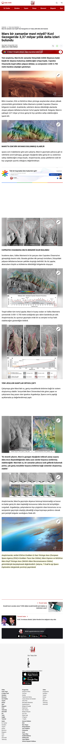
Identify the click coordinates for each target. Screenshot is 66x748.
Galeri (3, 721)
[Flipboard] (32, 665)
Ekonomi (4, 697)
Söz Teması (25, 710)
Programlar (25, 689)
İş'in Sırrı (24, 713)
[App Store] (22, 636)
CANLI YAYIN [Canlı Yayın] (6, 3)
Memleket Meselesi (27, 702)
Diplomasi (25, 708)
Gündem (4, 695)
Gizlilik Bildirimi (26, 736)
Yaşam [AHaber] (26, 8)
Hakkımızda (25, 737)
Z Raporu (24, 717)
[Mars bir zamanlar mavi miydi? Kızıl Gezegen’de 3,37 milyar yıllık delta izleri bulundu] (32, 84)
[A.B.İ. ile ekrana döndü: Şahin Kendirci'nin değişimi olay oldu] (32, 620)
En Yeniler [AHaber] (7, 8)
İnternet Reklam (26, 721)
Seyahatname (26, 704)
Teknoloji (4, 710)
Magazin (4, 706)
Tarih (3, 715)
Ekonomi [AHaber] (43, 8)
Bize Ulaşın (25, 725)
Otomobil (4, 711)
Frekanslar (25, 730)
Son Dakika (5, 699)
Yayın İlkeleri (25, 739)
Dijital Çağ (25, 715)
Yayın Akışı (25, 734)
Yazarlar (4, 719)
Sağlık (3, 717)
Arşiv (23, 732)
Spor (3, 704)
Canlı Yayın (5, 691)
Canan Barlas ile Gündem (29, 699)
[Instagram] (32, 662)
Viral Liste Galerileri (14, 27)
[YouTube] (32, 663)
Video (3, 689)
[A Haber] (32, 2)
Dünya (3, 702)
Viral (3, 708)
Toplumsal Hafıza (27, 697)
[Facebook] (32, 659)
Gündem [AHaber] (17, 8)
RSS (23, 723)
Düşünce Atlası (26, 691)
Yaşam (3, 700)
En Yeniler (4, 723)
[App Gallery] (43, 636)
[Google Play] (33, 636)
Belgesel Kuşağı (26, 706)
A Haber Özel (5, 693)
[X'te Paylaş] (53, 45)
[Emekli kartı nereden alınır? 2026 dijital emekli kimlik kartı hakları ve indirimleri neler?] (32, 607)
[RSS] (32, 667)
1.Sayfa (24, 719)
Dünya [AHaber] (34, 8)
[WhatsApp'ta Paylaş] (57, 45)
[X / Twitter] (32, 660)
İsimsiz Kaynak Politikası (29, 741)
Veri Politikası (26, 728)
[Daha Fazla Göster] (61, 45)
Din (2, 713)
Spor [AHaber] (61, 8)
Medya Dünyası (26, 711)
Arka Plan (24, 700)
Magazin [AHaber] (53, 8)
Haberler (4, 27)
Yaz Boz (24, 693)
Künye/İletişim (26, 726)
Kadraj (24, 695)
